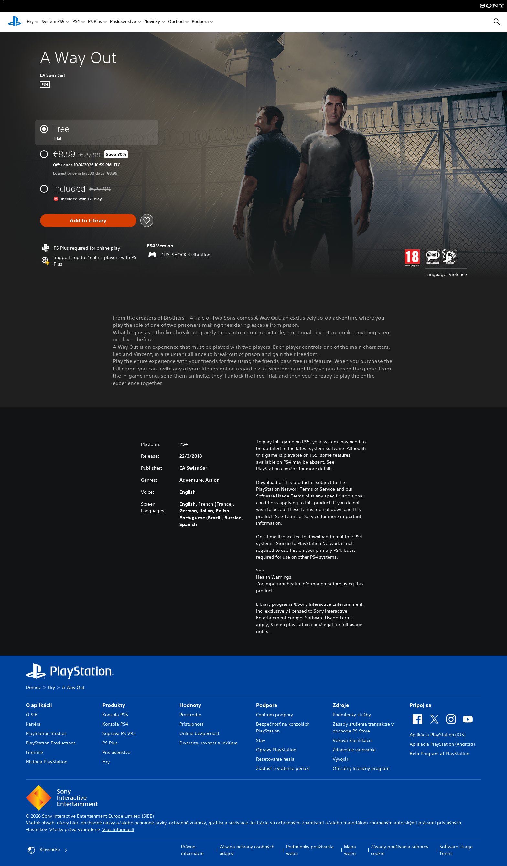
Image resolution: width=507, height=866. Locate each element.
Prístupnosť (191, 724)
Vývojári (341, 759)
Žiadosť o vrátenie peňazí (283, 768)
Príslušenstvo (123, 22)
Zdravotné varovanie (354, 750)
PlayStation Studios (46, 733)
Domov (33, 687)
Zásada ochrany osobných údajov (247, 850)
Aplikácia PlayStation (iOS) (437, 735)
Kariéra (33, 724)
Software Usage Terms (456, 850)
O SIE (31, 715)
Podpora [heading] (266, 705)
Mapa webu (350, 850)
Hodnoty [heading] (190, 705)
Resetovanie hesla (275, 759)
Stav (260, 740)
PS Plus (95, 22)
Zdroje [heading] (341, 705)
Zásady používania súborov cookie (399, 850)
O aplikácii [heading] (39, 705)
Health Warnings (273, 577)
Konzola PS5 (115, 715)
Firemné (34, 752)
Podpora (200, 22)
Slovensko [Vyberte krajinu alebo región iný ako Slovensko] (48, 850)
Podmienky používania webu (310, 850)
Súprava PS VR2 (118, 733)
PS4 (76, 22)
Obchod (176, 22)
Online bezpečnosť (199, 733)
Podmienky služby (352, 715)
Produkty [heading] (113, 705)
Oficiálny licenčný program (361, 768)
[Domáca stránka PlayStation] (14, 22)
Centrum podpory (274, 715)
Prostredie (190, 715)
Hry (30, 22)
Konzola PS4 (115, 724)
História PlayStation (46, 761)
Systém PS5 (53, 22)
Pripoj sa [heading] (420, 705)
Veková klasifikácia (353, 740)
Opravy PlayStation (276, 750)
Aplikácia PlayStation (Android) (442, 744)
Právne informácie (192, 850)
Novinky (152, 22)
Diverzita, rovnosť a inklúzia (208, 743)
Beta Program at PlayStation (439, 753)
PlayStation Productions (51, 743)
